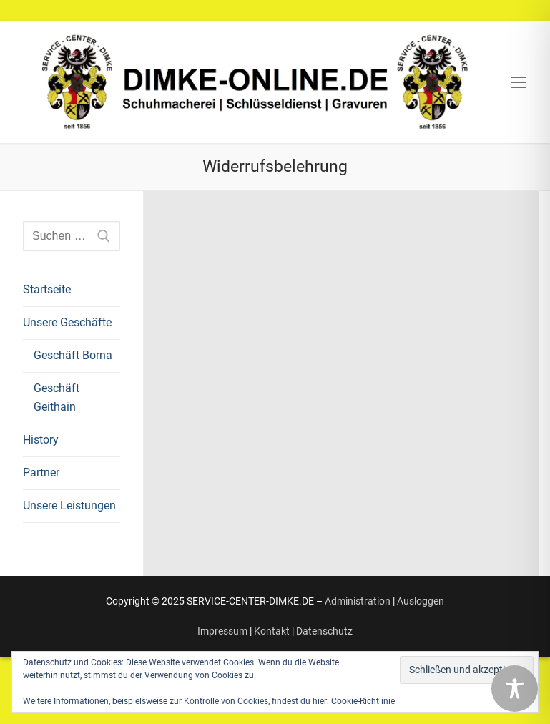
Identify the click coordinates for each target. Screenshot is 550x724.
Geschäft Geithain (56, 397)
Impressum (222, 631)
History (41, 439)
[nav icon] (518, 82)
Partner (41, 472)
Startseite (47, 289)
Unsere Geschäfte (68, 322)
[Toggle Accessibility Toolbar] (514, 688)
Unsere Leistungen (69, 505)
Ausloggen (420, 601)
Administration (358, 601)
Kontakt (272, 631)
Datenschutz (324, 631)
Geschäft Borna (73, 355)
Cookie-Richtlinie (363, 701)
